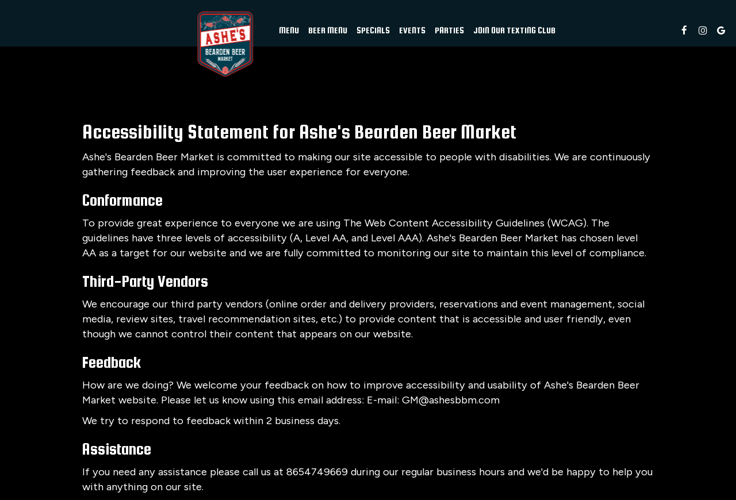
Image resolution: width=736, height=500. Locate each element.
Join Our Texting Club (514, 30)
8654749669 (317, 472)
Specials (373, 30)
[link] (225, 44)
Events (412, 30)
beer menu (327, 30)
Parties (449, 30)
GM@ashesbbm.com (451, 400)
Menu (289, 30)
